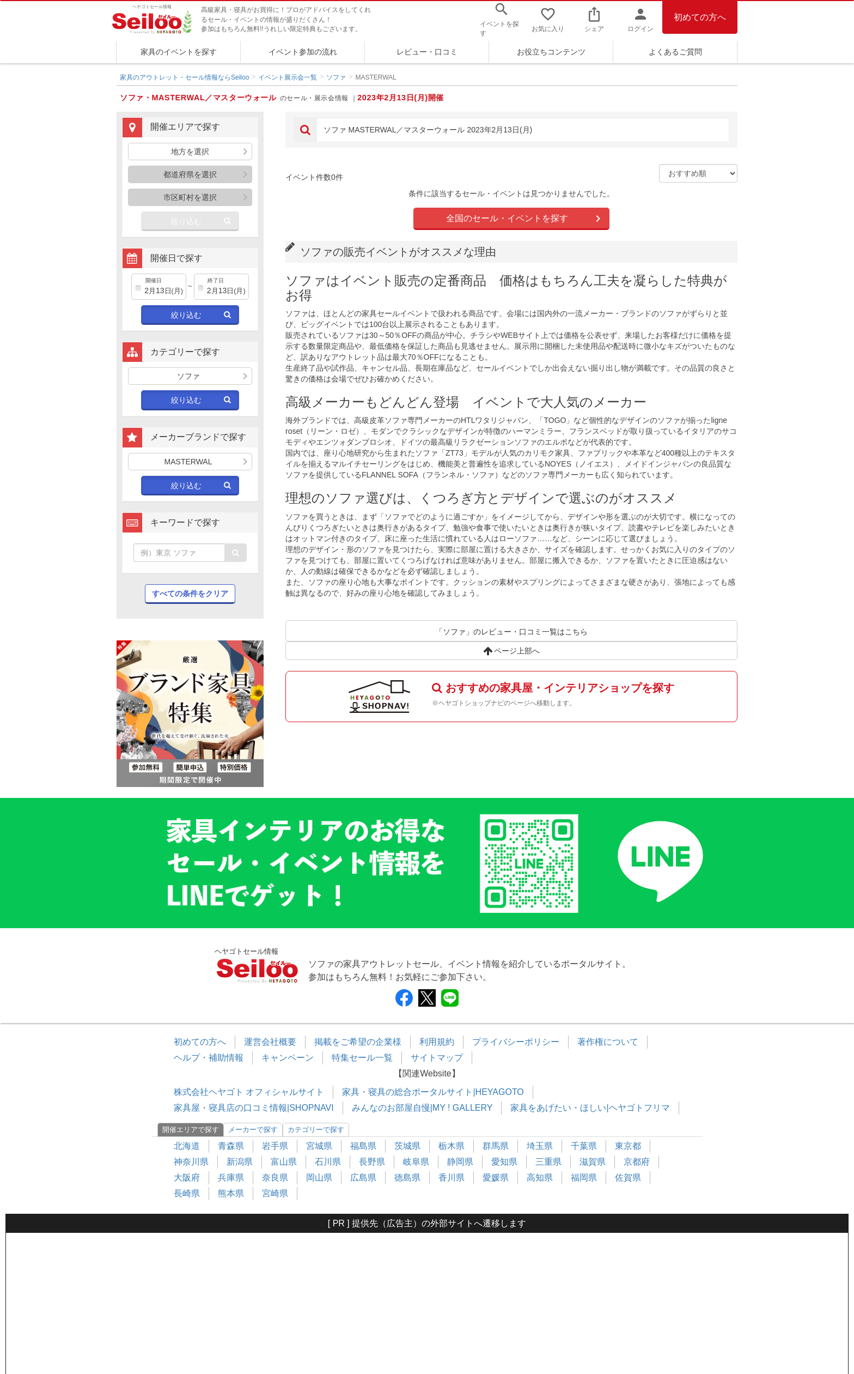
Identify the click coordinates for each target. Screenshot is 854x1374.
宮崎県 (275, 1193)
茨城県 (407, 1146)
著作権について (607, 1041)
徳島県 (407, 1177)
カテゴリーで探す (316, 1129)
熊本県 (231, 1193)
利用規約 (436, 1041)
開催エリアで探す (190, 1129)
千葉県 (584, 1146)
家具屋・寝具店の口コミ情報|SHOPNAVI (254, 1107)
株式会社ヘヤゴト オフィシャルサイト (249, 1092)
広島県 (363, 1177)
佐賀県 (628, 1177)
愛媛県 (496, 1177)
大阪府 (187, 1177)
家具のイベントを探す (179, 51)
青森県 (231, 1146)
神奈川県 (191, 1161)
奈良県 (275, 1177)
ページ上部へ (511, 650)
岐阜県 (416, 1161)
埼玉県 (540, 1146)
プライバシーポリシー (515, 1041)
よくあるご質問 (675, 51)
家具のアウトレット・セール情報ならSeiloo (184, 77)
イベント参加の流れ (303, 51)
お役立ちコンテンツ (551, 51)
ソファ (336, 77)
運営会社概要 (270, 1041)
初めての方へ (700, 17)
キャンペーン (287, 1057)
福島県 (363, 1146)
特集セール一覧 (362, 1057)
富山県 (284, 1161)
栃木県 (451, 1146)
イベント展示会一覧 (287, 77)
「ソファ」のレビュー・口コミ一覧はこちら (511, 631)
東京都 (628, 1146)
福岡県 (584, 1177)
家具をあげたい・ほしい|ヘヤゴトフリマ (589, 1107)
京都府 (637, 1161)
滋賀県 (593, 1161)
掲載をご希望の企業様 (357, 1041)
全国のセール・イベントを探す (507, 218)
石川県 (328, 1161)
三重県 (548, 1161)
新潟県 (240, 1161)
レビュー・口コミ (426, 51)
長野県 (372, 1161)
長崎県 (187, 1193)
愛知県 (504, 1161)
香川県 (451, 1177)
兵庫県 (231, 1177)
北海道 (187, 1146)
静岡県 (460, 1161)
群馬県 (496, 1146)
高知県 (540, 1177)
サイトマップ (437, 1057)
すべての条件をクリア (190, 593)
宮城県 (319, 1146)
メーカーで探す (253, 1129)
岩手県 (275, 1146)
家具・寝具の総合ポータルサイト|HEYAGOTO (432, 1092)
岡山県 (319, 1177)
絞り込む (186, 221)
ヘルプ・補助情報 (208, 1057)
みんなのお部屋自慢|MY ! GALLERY (422, 1107)
